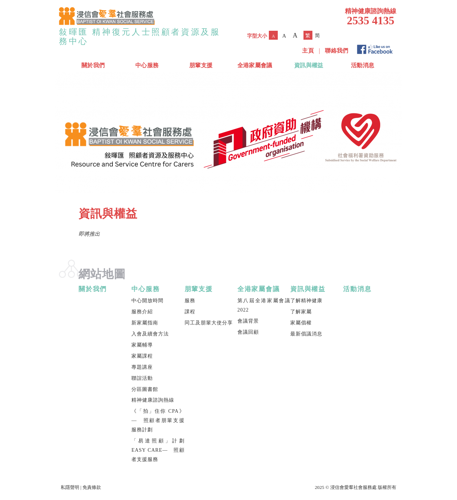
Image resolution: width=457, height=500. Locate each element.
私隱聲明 (70, 487)
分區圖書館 (144, 389)
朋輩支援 (200, 65)
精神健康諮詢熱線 (152, 400)
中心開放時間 (147, 300)
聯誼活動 (142, 378)
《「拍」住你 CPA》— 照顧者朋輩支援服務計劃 (157, 420)
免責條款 (91, 487)
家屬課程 (142, 356)
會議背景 (248, 321)
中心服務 (147, 65)
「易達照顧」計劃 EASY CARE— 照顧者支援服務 (157, 450)
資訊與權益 (308, 65)
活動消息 (362, 65)
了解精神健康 (306, 300)
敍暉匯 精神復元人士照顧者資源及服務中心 (140, 36)
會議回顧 (248, 332)
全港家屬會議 (254, 65)
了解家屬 (301, 311)
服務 (190, 300)
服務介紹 (142, 311)
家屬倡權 (301, 322)
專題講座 (142, 367)
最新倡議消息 (306, 334)
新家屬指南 (144, 322)
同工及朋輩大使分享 (209, 322)
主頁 (308, 51)
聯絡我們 (336, 51)
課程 (190, 311)
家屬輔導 (142, 345)
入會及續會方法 (150, 334)
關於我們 (93, 65)
